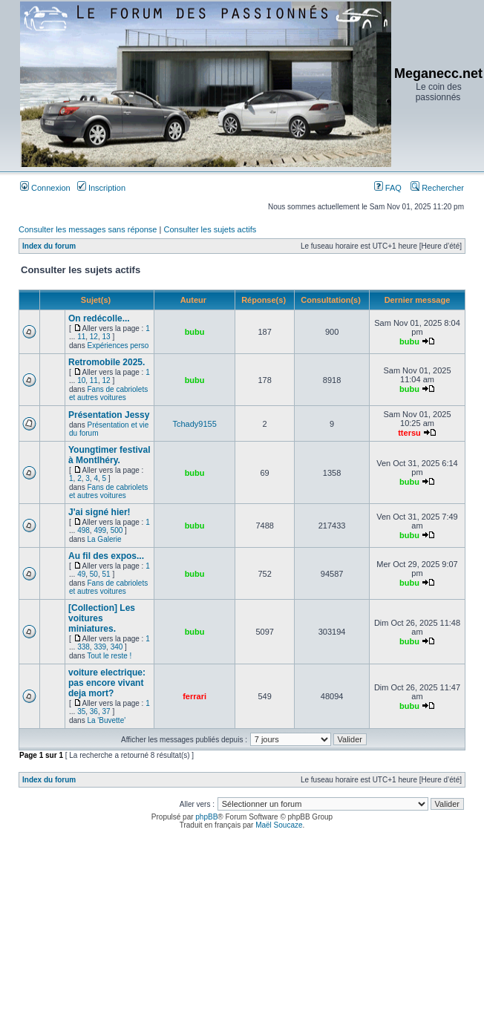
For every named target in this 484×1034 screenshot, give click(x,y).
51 (106, 574)
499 (100, 530)
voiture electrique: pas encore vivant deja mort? (106, 682)
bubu (195, 331)
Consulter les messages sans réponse (88, 229)
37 (106, 711)
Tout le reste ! (109, 656)
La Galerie (104, 539)
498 (83, 530)
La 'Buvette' (106, 720)
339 (100, 647)
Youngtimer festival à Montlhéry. (109, 455)
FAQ (388, 187)
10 (81, 380)
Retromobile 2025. (106, 362)
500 (117, 530)
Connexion (45, 187)
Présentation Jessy (108, 415)
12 (94, 337)
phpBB (206, 817)
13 (106, 337)
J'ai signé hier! (99, 512)
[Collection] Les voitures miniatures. (101, 618)
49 (81, 574)
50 (94, 574)
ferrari (194, 696)
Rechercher (437, 187)
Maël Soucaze (278, 825)
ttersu (409, 432)
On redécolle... (99, 318)
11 (81, 337)
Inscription (101, 187)
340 (117, 647)
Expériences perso (117, 345)
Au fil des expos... (106, 556)
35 (81, 711)
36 (94, 711)
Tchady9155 (194, 423)
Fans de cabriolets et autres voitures (108, 393)
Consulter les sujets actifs (209, 229)
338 (83, 647)
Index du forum (49, 246)
